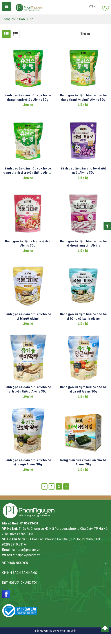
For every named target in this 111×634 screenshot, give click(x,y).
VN (92, 6)
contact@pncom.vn (26, 549)
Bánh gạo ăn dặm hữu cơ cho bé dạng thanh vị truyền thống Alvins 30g (27, 173)
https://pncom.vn (28, 555)
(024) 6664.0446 (22, 534)
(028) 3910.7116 (14, 544)
